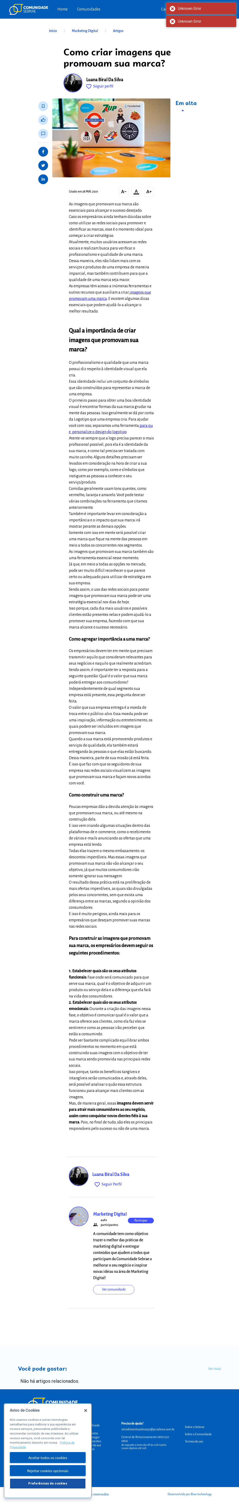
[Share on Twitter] (43, 165)
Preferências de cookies (47, 1483)
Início (58, 31)
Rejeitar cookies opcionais (47, 1470)
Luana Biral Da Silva (104, 79)
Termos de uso (194, 1441)
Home (62, 9)
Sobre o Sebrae (194, 1427)
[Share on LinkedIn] (43, 179)
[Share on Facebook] (43, 152)
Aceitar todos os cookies (47, 1457)
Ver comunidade (114, 1289)
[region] (48, 1450)
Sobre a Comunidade (198, 1434)
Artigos (118, 31)
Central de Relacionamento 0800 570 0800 (145, 1439)
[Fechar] (86, 1410)
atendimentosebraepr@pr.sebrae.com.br (148, 1429)
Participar (141, 1220)
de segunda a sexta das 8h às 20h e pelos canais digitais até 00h (143, 1446)
